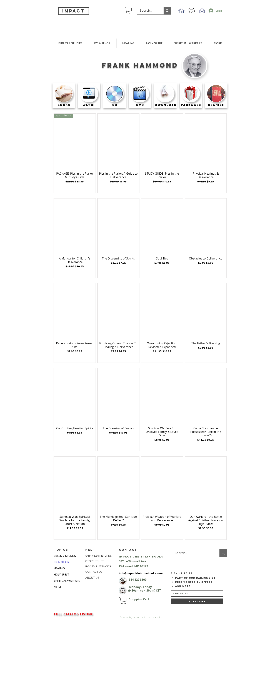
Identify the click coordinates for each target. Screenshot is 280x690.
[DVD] (140, 105)
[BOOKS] (64, 105)
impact (73, 11)
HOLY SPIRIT (61, 574)
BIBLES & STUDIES (65, 556)
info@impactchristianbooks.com (141, 573)
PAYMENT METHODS (98, 566)
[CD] (115, 105)
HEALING (59, 568)
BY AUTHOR (61, 562)
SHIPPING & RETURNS (98, 555)
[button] (129, 10)
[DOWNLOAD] (166, 105)
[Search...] (147, 10)
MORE (58, 587)
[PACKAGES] (191, 105)
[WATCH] (89, 105)
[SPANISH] (216, 105)
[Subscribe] (197, 601)
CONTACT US (93, 572)
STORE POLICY (95, 561)
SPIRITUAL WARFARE (67, 581)
